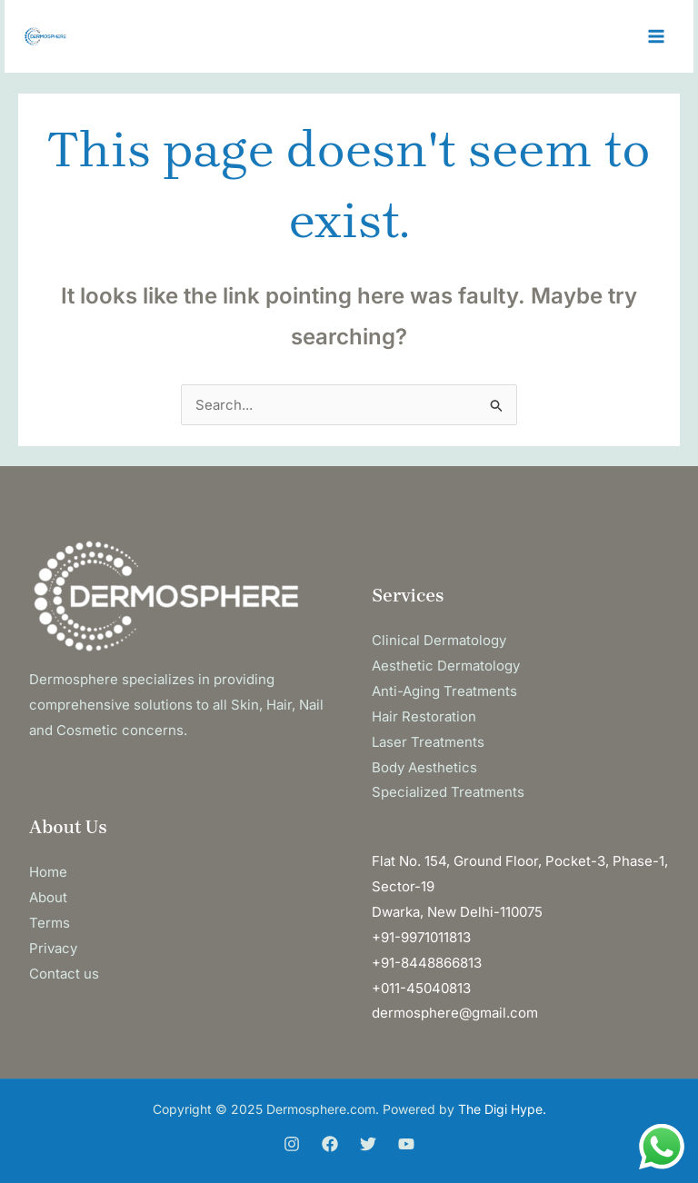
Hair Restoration (424, 716)
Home (48, 871)
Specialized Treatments (448, 791)
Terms (49, 922)
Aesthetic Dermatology (446, 665)
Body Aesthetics (424, 767)
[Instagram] (292, 1144)
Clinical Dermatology (439, 640)
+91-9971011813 (421, 937)
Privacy (53, 948)
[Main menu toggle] (656, 36)
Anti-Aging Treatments (444, 691)
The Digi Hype (500, 1109)
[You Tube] (406, 1144)
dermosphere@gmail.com (455, 1012)
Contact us (64, 973)
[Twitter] (368, 1144)
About (48, 897)
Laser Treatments (428, 742)
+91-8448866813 (427, 962)
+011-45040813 (421, 988)
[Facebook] (330, 1144)
